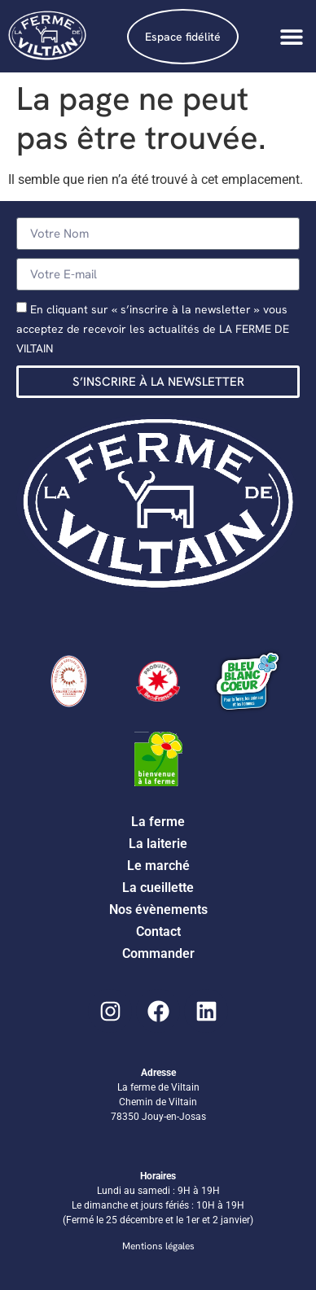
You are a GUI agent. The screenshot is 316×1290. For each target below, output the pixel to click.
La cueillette (158, 887)
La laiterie (158, 843)
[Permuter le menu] (291, 36)
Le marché (158, 865)
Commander (158, 953)
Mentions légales (158, 1246)
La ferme (158, 821)
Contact (158, 931)
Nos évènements (158, 909)
